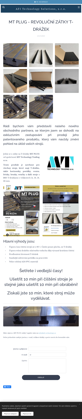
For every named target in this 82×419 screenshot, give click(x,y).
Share (7, 387)
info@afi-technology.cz (47, 333)
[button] (3, 7)
